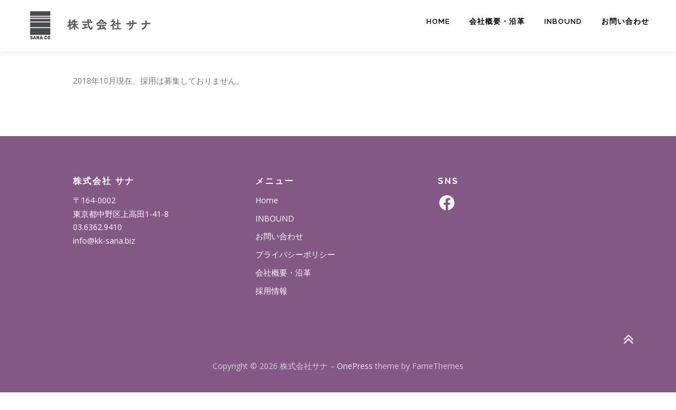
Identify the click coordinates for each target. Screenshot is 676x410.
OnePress (355, 365)
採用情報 (271, 290)
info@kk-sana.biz (104, 240)
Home (438, 21)
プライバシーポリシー (295, 254)
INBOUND (563, 21)
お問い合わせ (625, 21)
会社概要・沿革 (497, 21)
